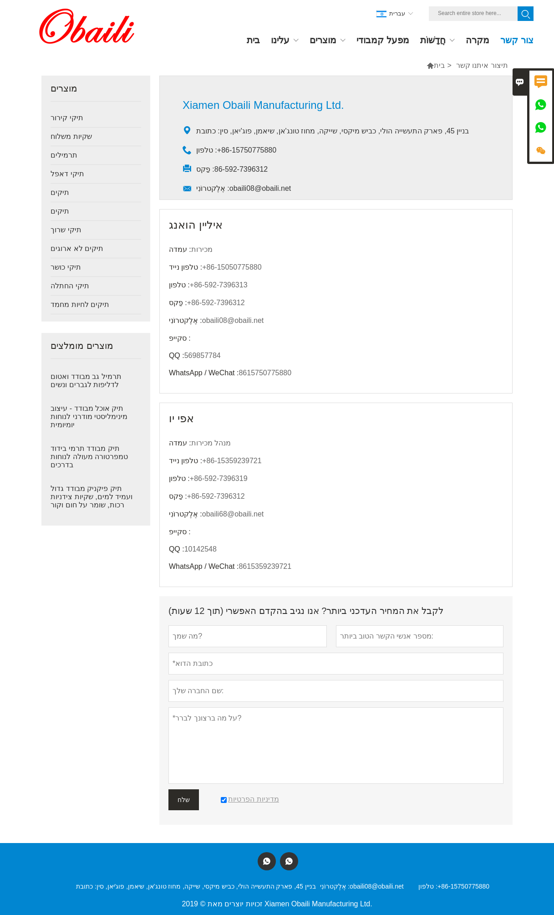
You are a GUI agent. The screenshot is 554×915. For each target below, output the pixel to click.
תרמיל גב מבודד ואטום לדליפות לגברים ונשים (86, 380)
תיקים (60, 192)
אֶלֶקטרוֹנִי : (335, 886)
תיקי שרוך (66, 230)
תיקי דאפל (67, 174)
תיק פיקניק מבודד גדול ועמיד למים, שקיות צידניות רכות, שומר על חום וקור (91, 497)
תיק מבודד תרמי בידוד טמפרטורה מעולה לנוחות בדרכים (89, 457)
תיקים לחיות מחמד (80, 304)
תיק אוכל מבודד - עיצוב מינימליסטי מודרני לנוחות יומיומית (89, 416)
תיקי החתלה (70, 286)
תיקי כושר (66, 267)
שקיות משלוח (71, 136)
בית (439, 65)
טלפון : (427, 886)
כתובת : (86, 886)
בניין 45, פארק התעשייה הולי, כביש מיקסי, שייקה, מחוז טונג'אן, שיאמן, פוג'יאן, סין (206, 886)
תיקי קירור (67, 118)
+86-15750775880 (463, 886)
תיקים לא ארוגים (77, 248)
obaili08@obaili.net (377, 886)
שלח (184, 799)
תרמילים (64, 155)
